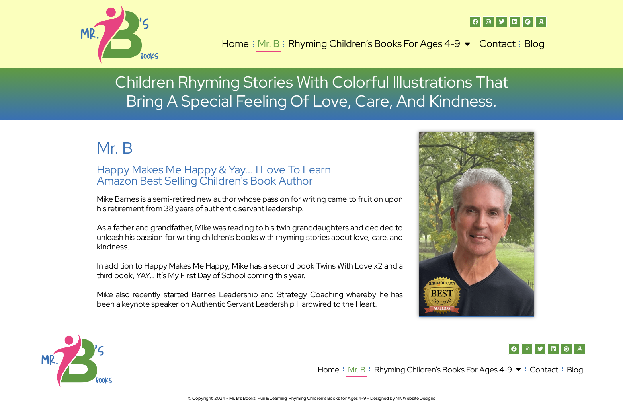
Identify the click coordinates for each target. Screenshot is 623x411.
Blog (534, 43)
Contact (497, 43)
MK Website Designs (415, 398)
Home (235, 43)
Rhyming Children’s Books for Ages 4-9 (379, 43)
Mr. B (268, 43)
